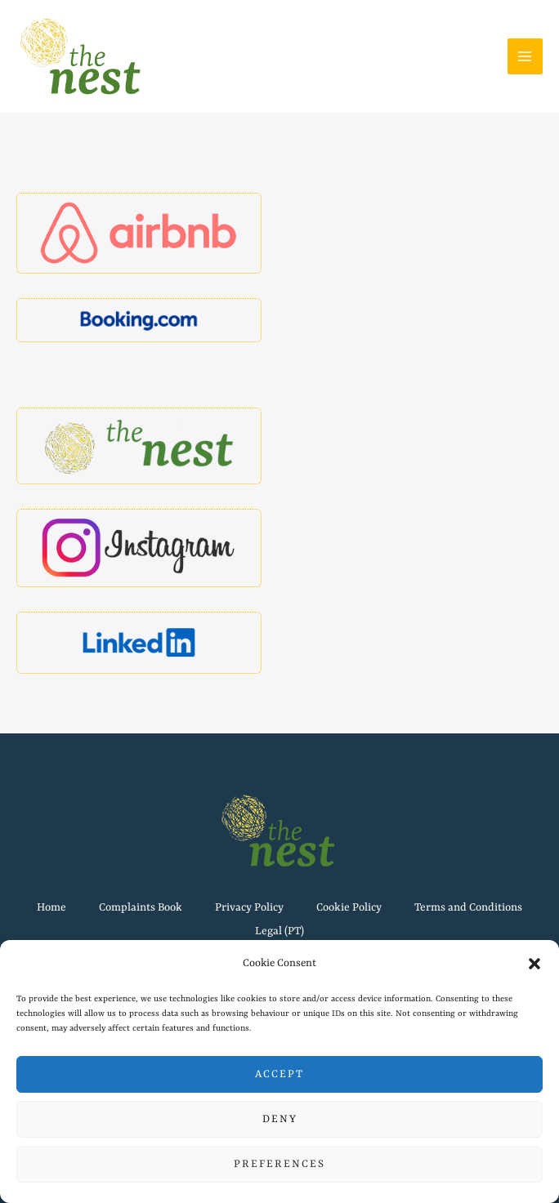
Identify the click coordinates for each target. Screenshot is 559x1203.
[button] (534, 964)
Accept (279, 1074)
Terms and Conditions (468, 908)
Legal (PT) (279, 931)
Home (51, 908)
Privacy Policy (249, 908)
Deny (279, 1119)
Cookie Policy (349, 908)
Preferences (279, 1164)
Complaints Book (140, 908)
